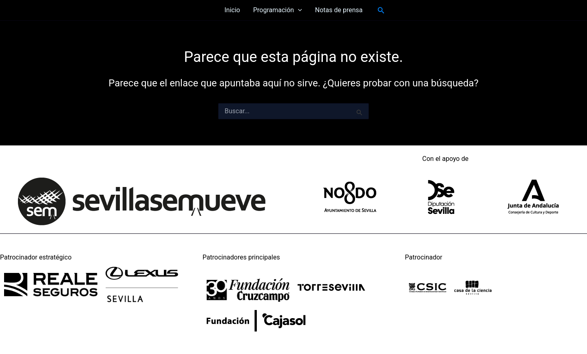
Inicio (232, 10)
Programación (277, 10)
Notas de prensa (339, 10)
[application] (298, 10)
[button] (381, 10)
